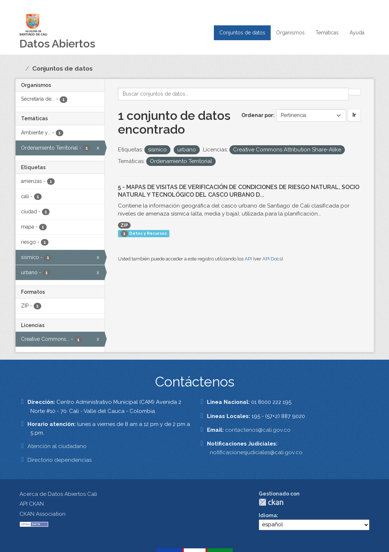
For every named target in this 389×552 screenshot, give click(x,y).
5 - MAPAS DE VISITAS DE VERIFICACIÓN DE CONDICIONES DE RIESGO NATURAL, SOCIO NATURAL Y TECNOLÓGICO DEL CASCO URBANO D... (238, 191)
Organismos (290, 32)
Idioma (268, 515)
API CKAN (32, 504)
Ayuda (357, 32)
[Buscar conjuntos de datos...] (233, 94)
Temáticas (327, 32)
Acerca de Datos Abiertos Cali (58, 494)
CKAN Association (42, 514)
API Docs (272, 259)
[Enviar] (354, 92)
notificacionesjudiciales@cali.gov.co (256, 452)
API (248, 259)
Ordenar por (257, 115)
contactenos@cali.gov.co (258, 430)
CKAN (271, 502)
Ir (354, 115)
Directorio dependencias (60, 460)
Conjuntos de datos (242, 32)
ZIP (124, 225)
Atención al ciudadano (57, 446)
